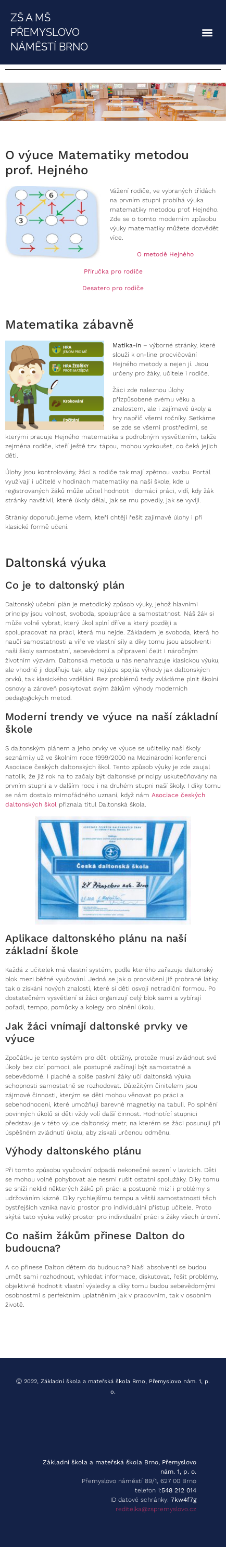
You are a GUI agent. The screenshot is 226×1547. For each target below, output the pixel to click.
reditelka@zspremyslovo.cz (156, 1509)
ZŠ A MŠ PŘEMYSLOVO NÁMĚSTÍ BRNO (49, 32)
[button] (207, 32)
